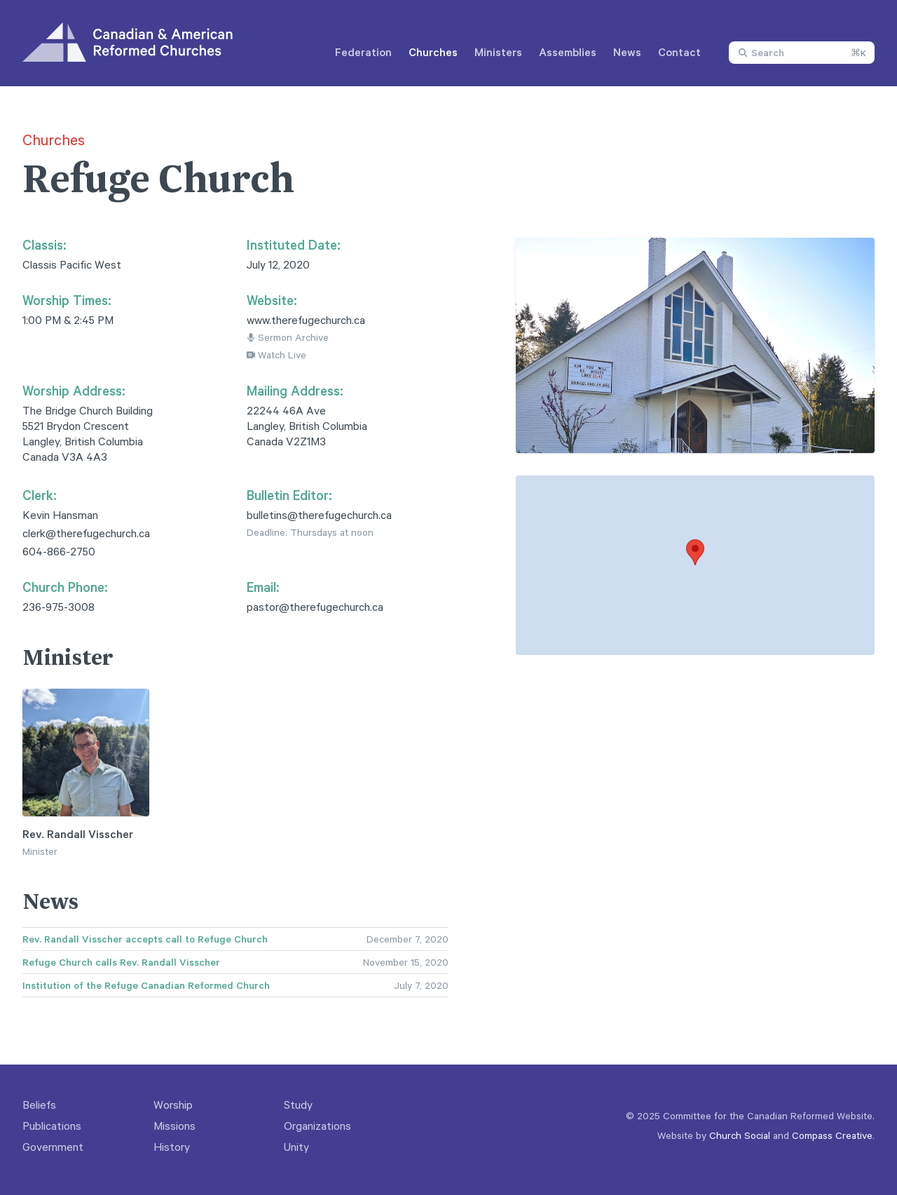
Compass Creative (832, 1135)
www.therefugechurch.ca (306, 320)
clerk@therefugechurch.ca (86, 533)
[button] (695, 552)
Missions (174, 1126)
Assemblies (567, 52)
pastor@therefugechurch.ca (315, 607)
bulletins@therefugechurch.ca (319, 515)
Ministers (498, 52)
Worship (173, 1105)
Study (298, 1105)
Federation (363, 52)
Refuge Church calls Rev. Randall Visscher (121, 962)
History (171, 1147)
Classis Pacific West (71, 264)
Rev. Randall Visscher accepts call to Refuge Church (145, 939)
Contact (679, 52)
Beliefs (39, 1105)
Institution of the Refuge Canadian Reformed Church (146, 985)
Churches (433, 52)
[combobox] (802, 52)
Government (52, 1147)
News (627, 52)
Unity (296, 1147)
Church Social (739, 1135)
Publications (51, 1126)
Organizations (317, 1126)
